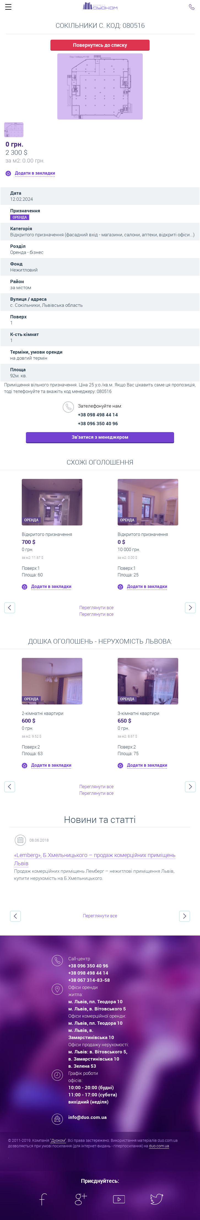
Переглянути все (96, 607)
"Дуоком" (58, 1140)
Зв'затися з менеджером (100, 437)
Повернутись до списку (100, 45)
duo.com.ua (159, 1145)
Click (8, 8)
